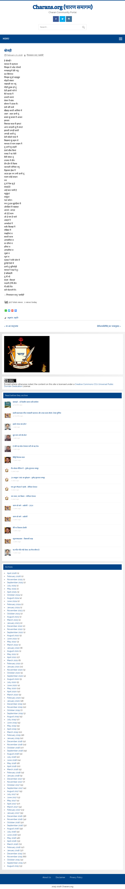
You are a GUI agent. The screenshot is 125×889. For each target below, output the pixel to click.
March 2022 (12, 645)
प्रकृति (16, 318)
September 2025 (15, 582)
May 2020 (11, 688)
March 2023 (12, 620)
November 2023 (15, 610)
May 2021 (11, 654)
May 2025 (11, 589)
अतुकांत (10, 318)
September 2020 (15, 676)
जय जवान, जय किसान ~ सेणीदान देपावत (23, 496)
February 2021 (13, 663)
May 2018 (11, 763)
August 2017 (13, 791)
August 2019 (13, 716)
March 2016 (12, 844)
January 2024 (13, 607)
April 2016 (11, 841)
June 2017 (12, 797)
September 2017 (15, 788)
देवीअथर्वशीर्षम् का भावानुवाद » (109, 326)
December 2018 (14, 741)
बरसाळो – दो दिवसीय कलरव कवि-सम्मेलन (25, 402)
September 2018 (15, 750)
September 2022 (15, 632)
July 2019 (11, 719)
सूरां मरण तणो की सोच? (20, 435)
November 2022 (15, 629)
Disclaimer (60, 877)
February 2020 (14, 698)
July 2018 (11, 757)
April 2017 (11, 804)
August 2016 (13, 828)
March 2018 (12, 769)
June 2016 (12, 835)
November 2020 (15, 670)
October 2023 (13, 613)
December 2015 (14, 853)
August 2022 (13, 635)
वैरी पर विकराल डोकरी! (20, 527)
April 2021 (11, 657)
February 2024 (14, 604)
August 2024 (13, 598)
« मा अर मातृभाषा (11, 326)
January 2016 (13, 850)
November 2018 (14, 744)
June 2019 (12, 722)
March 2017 (12, 807)
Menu (6, 38)
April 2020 (12, 691)
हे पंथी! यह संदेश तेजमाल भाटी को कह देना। (26, 446)
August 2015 (13, 866)
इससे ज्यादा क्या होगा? (19, 424)
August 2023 (13, 617)
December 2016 (14, 816)
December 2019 (14, 704)
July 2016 (11, 832)
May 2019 (11, 726)
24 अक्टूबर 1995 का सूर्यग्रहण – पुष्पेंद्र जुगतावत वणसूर (28, 477)
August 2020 (13, 679)
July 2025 (11, 585)
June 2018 (12, 760)
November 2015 (14, 856)
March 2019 (12, 732)
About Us (47, 877)
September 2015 (15, 863)
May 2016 (11, 838)
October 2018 (13, 747)
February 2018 (13, 772)
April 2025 (11, 592)
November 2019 (14, 707)
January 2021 (13, 666)
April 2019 (11, 729)
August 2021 (13, 651)
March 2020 (12, 694)
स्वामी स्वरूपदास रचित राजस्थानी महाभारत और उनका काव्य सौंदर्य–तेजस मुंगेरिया (37, 413)
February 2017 (13, 810)
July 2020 (11, 682)
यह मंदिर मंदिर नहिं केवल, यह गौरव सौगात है (26, 550)
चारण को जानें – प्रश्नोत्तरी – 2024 (23, 505)
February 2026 (14, 576)
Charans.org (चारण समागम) (62, 7)
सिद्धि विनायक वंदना (19, 457)
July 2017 (11, 794)
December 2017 (14, 779)
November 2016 (14, 819)
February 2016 (13, 847)
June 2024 (12, 601)
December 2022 (14, 626)
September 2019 (15, 713)
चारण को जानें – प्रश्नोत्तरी (20, 516)
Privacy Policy (76, 877)
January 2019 (13, 738)
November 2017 (14, 782)
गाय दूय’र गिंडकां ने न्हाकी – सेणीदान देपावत (24, 487)
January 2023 (13, 623)
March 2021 (12, 660)
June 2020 (12, 685)
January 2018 (13, 775)
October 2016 (13, 822)
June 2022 (12, 638)
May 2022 (11, 641)
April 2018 (11, 766)
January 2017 (13, 813)
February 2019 (13, 735)
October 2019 (13, 710)
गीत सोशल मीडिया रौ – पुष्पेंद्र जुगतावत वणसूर (25, 468)
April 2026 (12, 573)
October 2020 (13, 673)
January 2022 (13, 648)
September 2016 (15, 825)
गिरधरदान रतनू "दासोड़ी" (35, 55)
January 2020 (13, 701)
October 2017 (13, 785)
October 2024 (13, 595)
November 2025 (15, 579)
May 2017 (11, 800)
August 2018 (13, 754)
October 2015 (13, 860)
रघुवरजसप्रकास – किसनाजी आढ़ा (23, 539)
